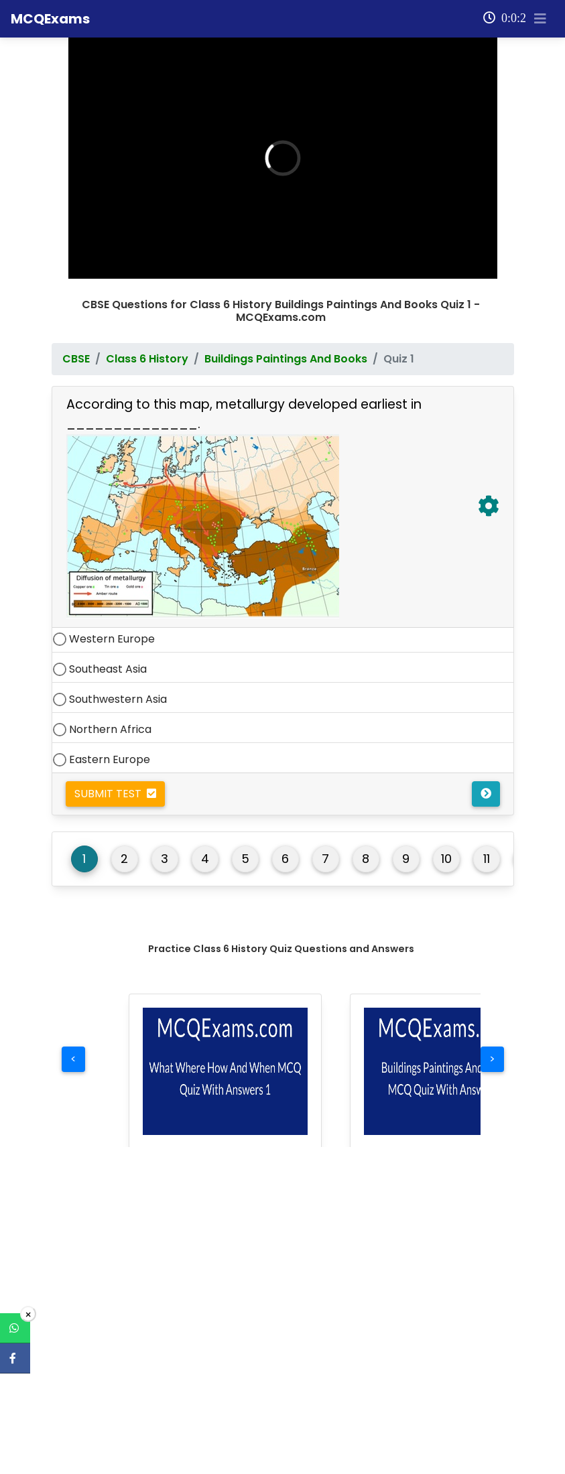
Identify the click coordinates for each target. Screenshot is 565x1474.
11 (486, 835)
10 (446, 835)
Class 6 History (147, 336)
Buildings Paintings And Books (285, 336)
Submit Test (115, 771)
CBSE (76, 336)
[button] (225, 1048)
